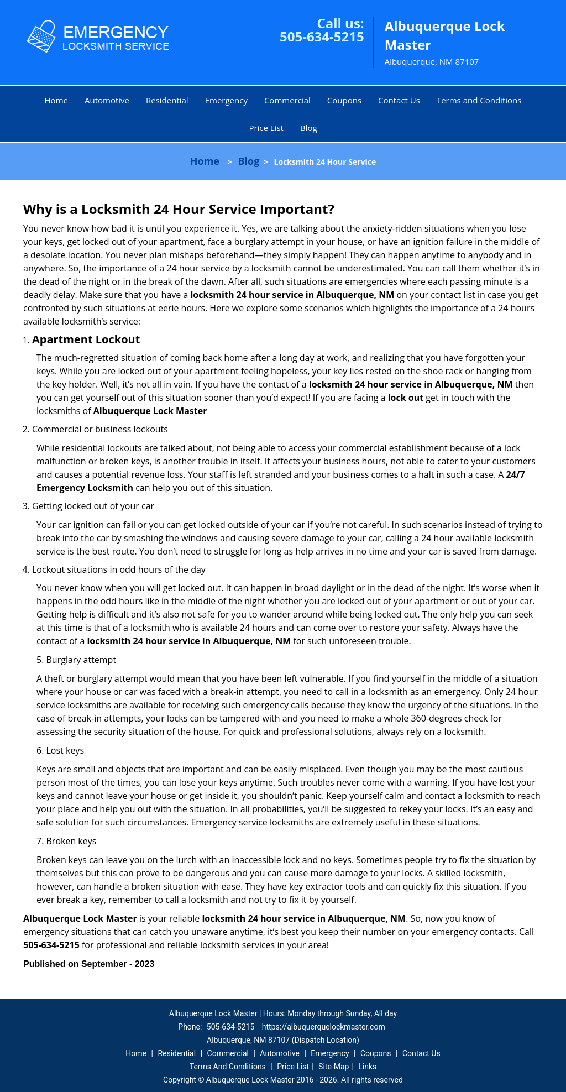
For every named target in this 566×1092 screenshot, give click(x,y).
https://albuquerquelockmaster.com (323, 1026)
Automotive (107, 100)
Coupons (344, 100)
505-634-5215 (322, 36)
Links (367, 1066)
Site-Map (333, 1066)
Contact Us (399, 100)
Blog (308, 127)
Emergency (226, 100)
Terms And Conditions (228, 1066)
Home (56, 100)
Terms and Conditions (479, 100)
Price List (266, 127)
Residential (167, 100)
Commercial (287, 100)
